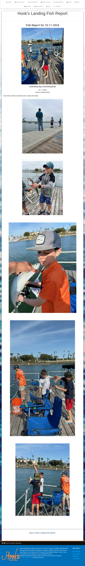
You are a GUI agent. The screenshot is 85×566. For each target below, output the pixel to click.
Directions (75, 556)
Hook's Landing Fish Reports (45, 533)
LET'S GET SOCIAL (14, 543)
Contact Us (75, 558)
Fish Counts (76, 554)
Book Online (76, 551)
